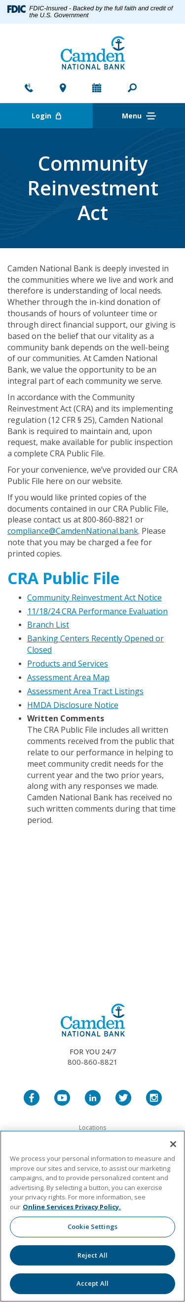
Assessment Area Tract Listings (85, 691)
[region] (92, 1216)
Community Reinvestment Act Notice (94, 597)
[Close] (173, 1144)
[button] (132, 89)
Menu (139, 116)
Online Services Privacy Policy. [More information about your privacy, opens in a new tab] (72, 1206)
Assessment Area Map (68, 677)
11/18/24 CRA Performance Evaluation (97, 611)
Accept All (92, 1283)
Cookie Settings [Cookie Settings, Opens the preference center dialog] (92, 1226)
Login (62, 115)
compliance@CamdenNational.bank (72, 530)
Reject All (92, 1255)
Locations (92, 1127)
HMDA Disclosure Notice (72, 705)
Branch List (48, 624)
